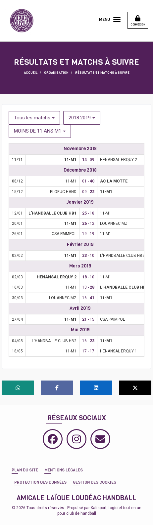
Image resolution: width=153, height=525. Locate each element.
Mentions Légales (63, 470)
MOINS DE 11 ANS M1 (40, 131)
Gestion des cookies (94, 482)
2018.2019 (82, 118)
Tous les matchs (34, 118)
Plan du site (25, 470)
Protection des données (40, 482)
